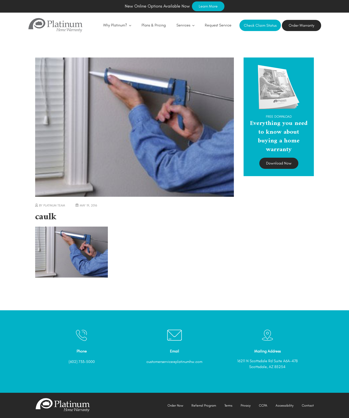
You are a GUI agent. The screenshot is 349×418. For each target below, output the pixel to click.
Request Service (218, 25)
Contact (308, 405)
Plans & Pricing (154, 25)
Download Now (279, 163)
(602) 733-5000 (82, 361)
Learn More (208, 6)
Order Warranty (301, 25)
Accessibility (284, 405)
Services (185, 25)
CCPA (263, 405)
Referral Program (203, 405)
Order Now (175, 405)
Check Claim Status (260, 25)
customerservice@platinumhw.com (174, 361)
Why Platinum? (117, 25)
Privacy (246, 405)
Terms (228, 405)
